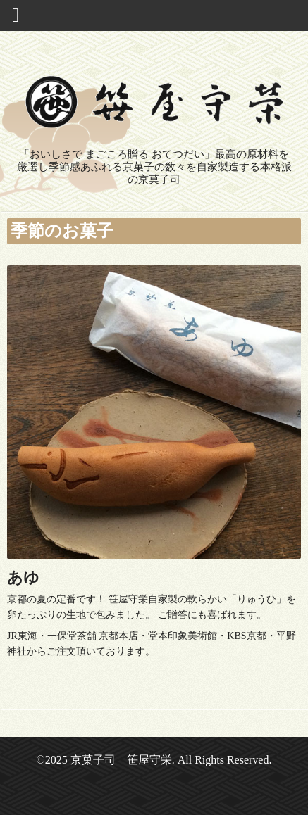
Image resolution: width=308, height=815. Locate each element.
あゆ (23, 577)
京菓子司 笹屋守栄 (121, 760)
